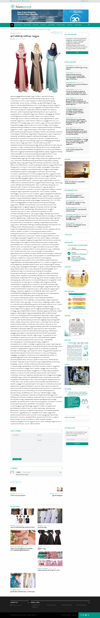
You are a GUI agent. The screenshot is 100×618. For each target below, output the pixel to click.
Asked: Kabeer (69, 66)
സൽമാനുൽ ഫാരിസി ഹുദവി (73, 214)
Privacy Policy (51, 605)
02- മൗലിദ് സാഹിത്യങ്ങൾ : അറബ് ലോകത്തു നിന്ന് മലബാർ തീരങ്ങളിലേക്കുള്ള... (76, 218)
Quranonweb (18, 24)
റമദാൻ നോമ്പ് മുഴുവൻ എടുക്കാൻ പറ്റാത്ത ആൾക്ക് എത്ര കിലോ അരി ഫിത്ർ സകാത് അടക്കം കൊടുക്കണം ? (77, 93)
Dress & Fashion (32, 29)
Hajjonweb (69, 24)
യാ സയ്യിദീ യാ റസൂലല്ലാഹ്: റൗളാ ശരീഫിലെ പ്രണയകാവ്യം (75, 203)
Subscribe (77, 443)
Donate (74, 615)
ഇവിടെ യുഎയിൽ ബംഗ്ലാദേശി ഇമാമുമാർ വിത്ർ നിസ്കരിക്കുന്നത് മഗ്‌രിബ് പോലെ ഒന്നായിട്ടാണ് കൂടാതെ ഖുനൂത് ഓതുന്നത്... (77, 102)
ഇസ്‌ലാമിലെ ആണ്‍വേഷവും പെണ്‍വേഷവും (22, 592)
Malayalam (85, 1)
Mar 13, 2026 (78, 98)
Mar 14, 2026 (78, 89)
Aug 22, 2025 (79, 223)
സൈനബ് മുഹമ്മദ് (70, 201)
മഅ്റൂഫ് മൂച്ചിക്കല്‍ (70, 194)
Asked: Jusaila (69, 118)
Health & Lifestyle (23, 29)
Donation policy (81, 605)
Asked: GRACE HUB (70, 82)
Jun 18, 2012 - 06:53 (20, 39)
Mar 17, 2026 (77, 72)
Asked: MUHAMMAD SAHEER (73, 138)
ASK (77, 52)
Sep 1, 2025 (83, 207)
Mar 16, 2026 (80, 82)
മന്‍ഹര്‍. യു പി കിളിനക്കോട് (17, 547)
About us (35, 607)
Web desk (12, 39)
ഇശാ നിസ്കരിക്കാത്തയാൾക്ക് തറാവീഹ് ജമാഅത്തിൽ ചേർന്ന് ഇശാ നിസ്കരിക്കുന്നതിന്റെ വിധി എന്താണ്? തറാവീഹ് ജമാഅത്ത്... (76, 132)
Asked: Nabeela (70, 148)
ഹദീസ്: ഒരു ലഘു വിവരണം (18, 495)
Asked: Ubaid (69, 128)
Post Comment (17, 459)
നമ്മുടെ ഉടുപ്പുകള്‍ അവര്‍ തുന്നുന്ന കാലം (49, 570)
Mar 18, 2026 (77, 65)
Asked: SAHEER (70, 98)
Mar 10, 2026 (84, 137)
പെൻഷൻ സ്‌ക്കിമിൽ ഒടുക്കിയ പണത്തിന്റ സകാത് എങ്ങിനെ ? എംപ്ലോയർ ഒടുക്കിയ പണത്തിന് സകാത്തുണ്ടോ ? (75, 112)
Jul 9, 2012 (46, 525)
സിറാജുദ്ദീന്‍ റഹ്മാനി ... (15, 590)
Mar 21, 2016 (19, 525)
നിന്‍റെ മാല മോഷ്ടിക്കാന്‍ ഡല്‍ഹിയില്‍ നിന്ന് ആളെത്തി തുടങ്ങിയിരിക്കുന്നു (21, 549)
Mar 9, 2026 (78, 147)
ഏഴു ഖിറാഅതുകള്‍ (57, 495)
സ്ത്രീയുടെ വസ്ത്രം (42, 549)
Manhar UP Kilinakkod (43, 568)
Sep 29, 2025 (79, 193)
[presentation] (23, 453)
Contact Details (67, 605)
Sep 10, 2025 (79, 200)
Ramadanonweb (61, 24)
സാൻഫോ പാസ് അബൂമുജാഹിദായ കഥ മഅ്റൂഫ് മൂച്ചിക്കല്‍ (76, 225)
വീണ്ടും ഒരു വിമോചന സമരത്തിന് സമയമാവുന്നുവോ (75, 182)
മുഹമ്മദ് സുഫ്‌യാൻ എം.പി (72, 208)
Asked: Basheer (70, 89)
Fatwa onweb (77, 24)
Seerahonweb (27, 24)
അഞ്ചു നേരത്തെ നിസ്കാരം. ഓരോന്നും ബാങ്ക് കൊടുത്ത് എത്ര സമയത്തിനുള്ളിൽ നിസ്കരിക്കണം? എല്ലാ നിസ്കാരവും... (76, 77)
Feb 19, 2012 (25, 589)
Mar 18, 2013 (28, 546)
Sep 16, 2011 (19, 493)
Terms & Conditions (66, 615)
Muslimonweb (51, 24)
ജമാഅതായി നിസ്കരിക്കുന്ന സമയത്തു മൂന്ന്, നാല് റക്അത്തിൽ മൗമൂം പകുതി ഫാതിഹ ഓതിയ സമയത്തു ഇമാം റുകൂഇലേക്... (77, 142)
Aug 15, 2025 (73, 180)
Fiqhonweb (35, 24)
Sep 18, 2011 (59, 493)
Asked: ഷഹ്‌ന (69, 73)
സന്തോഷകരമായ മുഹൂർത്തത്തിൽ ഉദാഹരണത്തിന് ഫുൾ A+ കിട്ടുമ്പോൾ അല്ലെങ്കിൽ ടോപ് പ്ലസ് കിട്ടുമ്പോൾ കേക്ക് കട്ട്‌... (76, 122)
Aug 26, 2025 (84, 214)
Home (11, 29)
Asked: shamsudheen (71, 108)
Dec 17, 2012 (52, 568)
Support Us (36, 605)
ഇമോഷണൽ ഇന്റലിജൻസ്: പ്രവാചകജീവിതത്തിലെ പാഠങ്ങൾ (75, 196)
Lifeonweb (43, 24)
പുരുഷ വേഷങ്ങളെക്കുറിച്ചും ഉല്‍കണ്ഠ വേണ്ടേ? (22, 527)
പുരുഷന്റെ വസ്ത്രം (42, 527)
